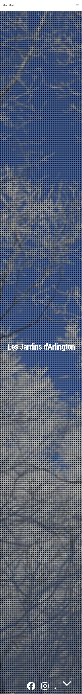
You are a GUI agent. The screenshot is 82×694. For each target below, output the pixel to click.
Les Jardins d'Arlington (41, 347)
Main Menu (41, 5)
